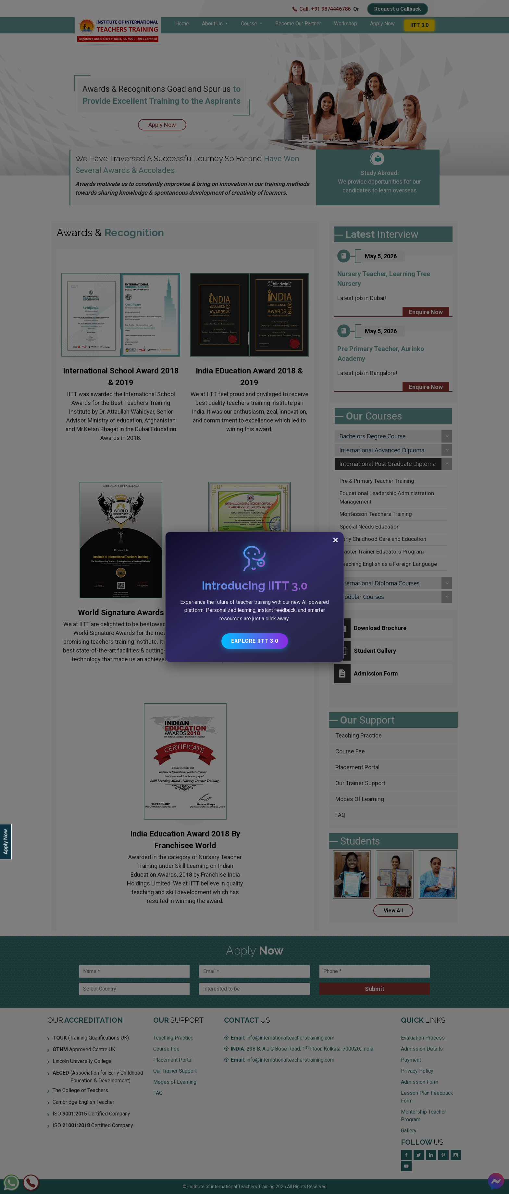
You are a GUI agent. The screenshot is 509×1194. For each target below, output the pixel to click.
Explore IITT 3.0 (254, 641)
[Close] (335, 540)
